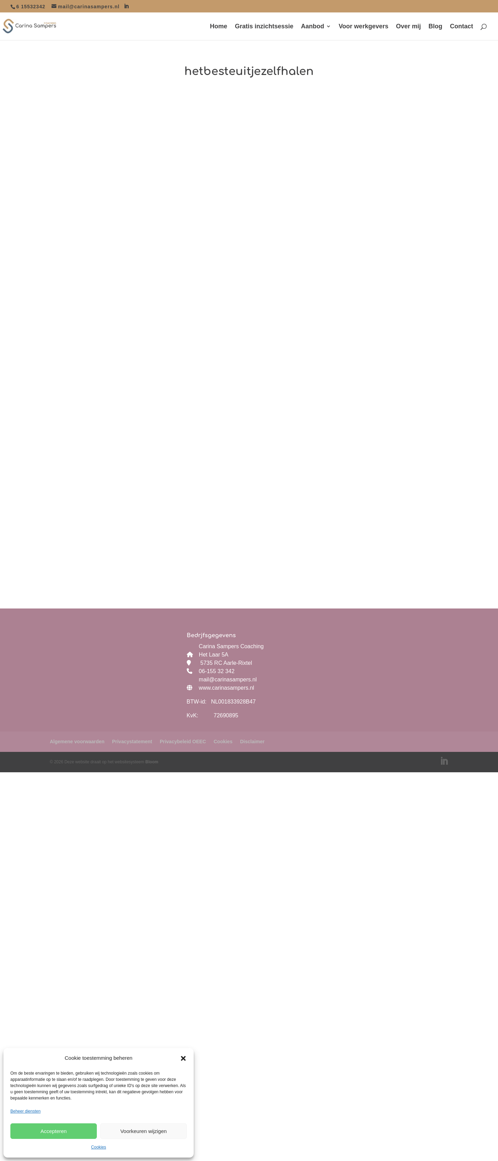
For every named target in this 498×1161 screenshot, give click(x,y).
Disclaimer (252, 741)
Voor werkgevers (363, 27)
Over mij (408, 27)
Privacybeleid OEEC (183, 741)
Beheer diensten (25, 1111)
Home (218, 27)
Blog (435, 27)
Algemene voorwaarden (77, 741)
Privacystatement (132, 741)
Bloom (151, 761)
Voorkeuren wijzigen (143, 1131)
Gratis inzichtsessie (264, 27)
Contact (461, 27)
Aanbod (312, 27)
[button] (183, 1058)
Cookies (98, 1147)
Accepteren (53, 1131)
